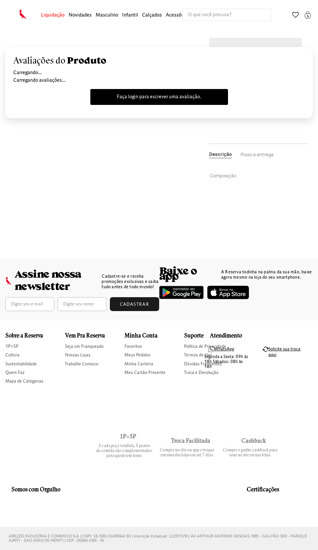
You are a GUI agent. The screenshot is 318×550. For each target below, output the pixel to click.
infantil (130, 15)
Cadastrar (135, 304)
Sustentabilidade (21, 364)
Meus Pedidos (137, 355)
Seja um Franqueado (84, 346)
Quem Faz (14, 372)
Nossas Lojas (77, 355)
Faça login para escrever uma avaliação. (159, 97)
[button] (53, 15)
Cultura (12, 355)
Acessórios (177, 15)
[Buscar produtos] (260, 15)
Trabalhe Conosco (81, 364)
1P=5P (12, 346)
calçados (152, 15)
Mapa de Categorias (24, 381)
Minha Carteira (138, 364)
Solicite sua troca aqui (284, 352)
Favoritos (133, 346)
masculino (107, 15)
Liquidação (53, 15)
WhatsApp (224, 349)
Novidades (80, 15)
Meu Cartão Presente (144, 372)
